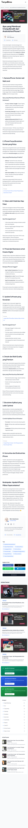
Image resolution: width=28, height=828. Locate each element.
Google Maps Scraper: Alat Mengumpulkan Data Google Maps (13, 443)
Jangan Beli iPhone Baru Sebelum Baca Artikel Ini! (13, 319)
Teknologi (7, 7)
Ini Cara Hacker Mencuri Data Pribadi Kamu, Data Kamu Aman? (13, 191)
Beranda (2, 7)
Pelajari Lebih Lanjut (10, 673)
